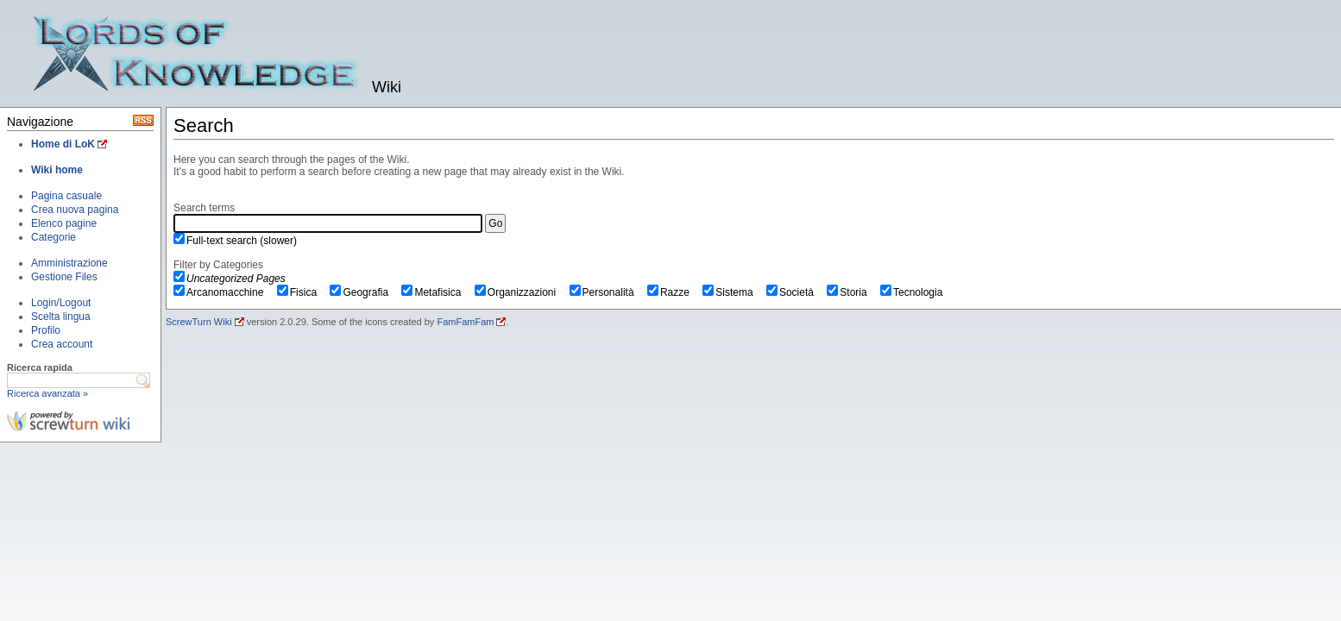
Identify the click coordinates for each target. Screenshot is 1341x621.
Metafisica (443, 292)
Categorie (53, 237)
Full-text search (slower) (241, 241)
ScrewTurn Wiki (199, 322)
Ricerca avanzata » (47, 393)
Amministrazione (69, 263)
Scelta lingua (61, 316)
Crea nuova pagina (74, 210)
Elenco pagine (64, 223)
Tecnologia (923, 292)
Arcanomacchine (230, 292)
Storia (859, 292)
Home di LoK (63, 144)
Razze (680, 292)
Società (802, 292)
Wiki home (57, 170)
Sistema (740, 292)
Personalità (613, 292)
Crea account (61, 344)
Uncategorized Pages (236, 279)
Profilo (45, 330)
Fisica (309, 292)
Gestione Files (64, 277)
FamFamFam (465, 322)
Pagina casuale (66, 196)
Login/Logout (61, 303)
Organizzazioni (528, 292)
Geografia (371, 292)
